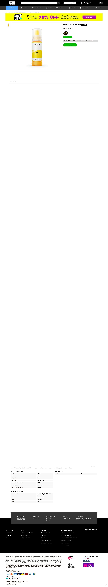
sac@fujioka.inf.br (51, 520)
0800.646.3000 (49, 518)
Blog (6, 537)
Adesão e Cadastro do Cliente (67, 532)
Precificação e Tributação (66, 535)
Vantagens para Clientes (26, 537)
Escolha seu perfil (70, 2)
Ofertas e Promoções (46, 532)
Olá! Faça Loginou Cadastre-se (87, 3)
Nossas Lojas (8, 535)
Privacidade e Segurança (46, 540)
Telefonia (50, 7)
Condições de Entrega (66, 540)
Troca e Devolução (65, 543)
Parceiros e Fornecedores (47, 543)
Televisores (61, 7)
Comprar (70, 45)
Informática (25, 7)
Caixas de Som (74, 7)
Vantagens (11, 7)
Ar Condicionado (38, 7)
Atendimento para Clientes (27, 532)
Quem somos (8, 532)
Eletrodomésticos (86, 7)
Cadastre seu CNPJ (25, 535)
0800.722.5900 (66, 518)
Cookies (43, 537)
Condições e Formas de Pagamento (69, 537)
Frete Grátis (43, 535)
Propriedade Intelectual (66, 545)
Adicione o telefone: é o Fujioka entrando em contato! (83, 519)
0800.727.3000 (36, 518)
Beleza (99, 7)
